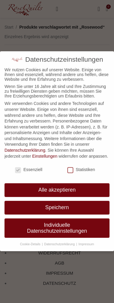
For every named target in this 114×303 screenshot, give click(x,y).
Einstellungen (44, 153)
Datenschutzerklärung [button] (60, 241)
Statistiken (81, 166)
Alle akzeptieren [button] (57, 187)
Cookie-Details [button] (30, 241)
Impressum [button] (86, 241)
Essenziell (28, 166)
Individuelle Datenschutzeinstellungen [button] (57, 225)
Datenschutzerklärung (24, 147)
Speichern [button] (57, 204)
